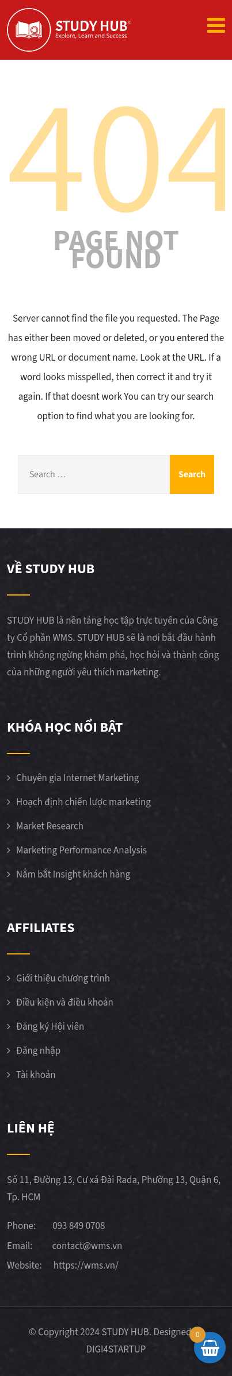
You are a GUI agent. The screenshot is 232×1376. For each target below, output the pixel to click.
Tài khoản (36, 1075)
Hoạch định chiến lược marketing (83, 802)
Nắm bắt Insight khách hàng (73, 875)
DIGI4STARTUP (116, 1349)
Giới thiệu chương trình (63, 978)
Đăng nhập (38, 1051)
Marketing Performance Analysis (81, 850)
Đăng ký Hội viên (50, 1027)
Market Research (49, 826)
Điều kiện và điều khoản (64, 1003)
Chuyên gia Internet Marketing (77, 778)
